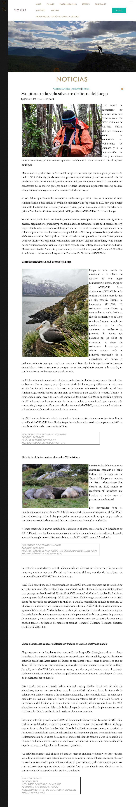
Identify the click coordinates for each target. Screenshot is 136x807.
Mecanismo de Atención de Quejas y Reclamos (57, 16)
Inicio (38, 4)
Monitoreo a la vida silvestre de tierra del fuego (64, 93)
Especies (86, 4)
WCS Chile (20, 10)
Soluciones (100, 4)
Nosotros (40, 10)
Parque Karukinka (68, 4)
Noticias (55, 10)
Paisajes (50, 4)
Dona (119, 10)
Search (85, 88)
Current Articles (61, 88)
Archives (76, 88)
